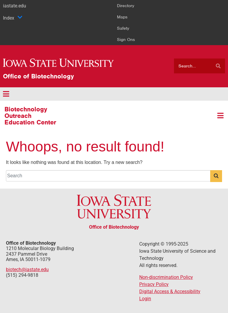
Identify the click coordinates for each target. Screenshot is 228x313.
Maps (122, 17)
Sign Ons (126, 39)
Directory (125, 5)
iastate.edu (14, 6)
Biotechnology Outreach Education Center (30, 115)
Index (13, 18)
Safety (123, 28)
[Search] (218, 66)
